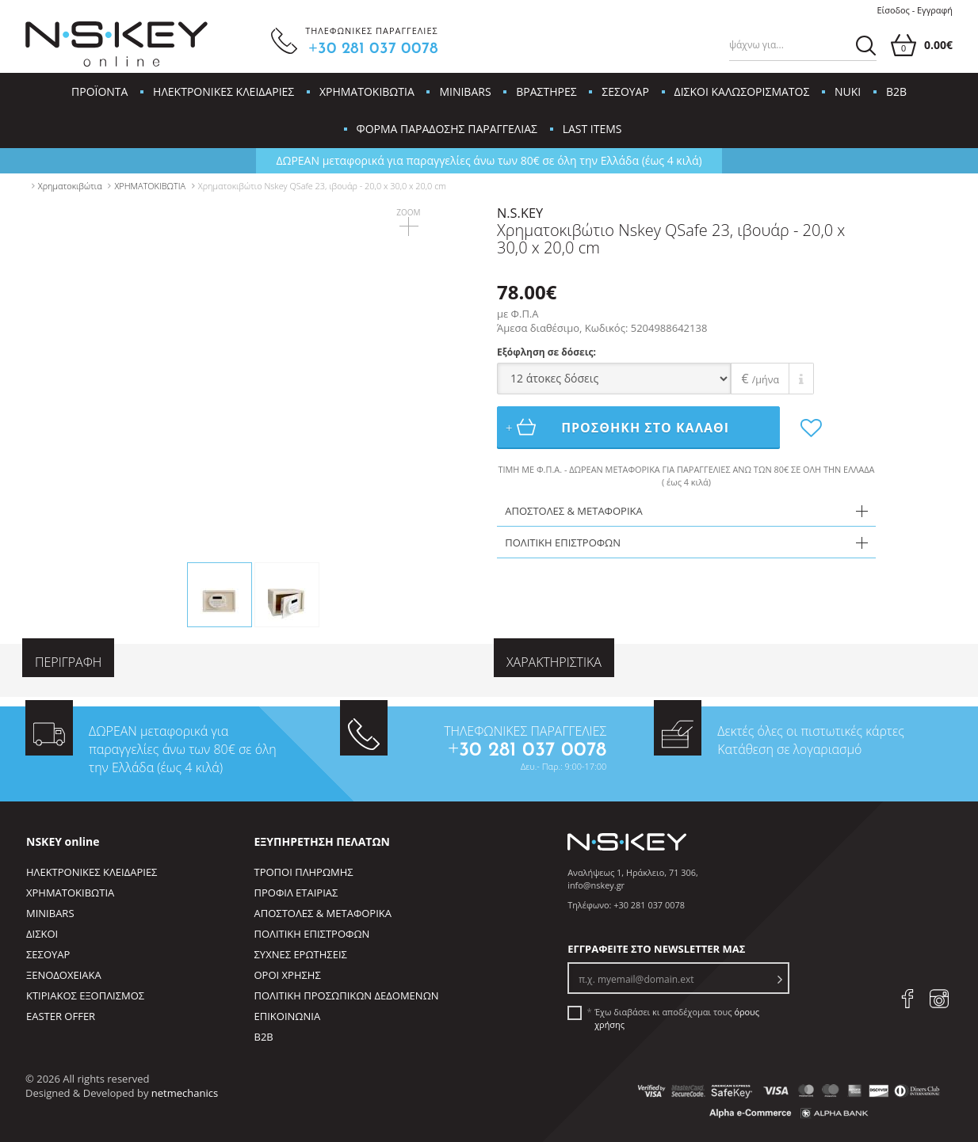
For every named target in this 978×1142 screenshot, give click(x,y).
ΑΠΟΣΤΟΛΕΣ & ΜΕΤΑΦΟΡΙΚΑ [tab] (573, 511)
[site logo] (116, 44)
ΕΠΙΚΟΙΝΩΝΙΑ (287, 1016)
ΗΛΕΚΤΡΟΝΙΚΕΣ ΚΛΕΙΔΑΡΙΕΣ (223, 91)
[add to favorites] (794, 428)
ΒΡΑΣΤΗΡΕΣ (546, 91)
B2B (896, 91)
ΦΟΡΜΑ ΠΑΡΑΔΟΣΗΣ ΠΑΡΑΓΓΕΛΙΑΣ (447, 128)
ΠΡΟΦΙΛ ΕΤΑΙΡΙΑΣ (296, 892)
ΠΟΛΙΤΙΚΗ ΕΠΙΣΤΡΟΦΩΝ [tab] (563, 542)
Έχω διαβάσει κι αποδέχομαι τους (676, 1018)
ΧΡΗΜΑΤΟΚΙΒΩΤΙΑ (367, 91)
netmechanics (184, 1093)
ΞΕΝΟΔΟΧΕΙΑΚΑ (63, 975)
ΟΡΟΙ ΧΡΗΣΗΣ (287, 975)
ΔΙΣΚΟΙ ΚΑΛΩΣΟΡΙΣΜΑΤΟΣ (742, 91)
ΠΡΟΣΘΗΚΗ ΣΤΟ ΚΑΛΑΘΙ (619, 426)
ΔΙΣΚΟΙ (42, 934)
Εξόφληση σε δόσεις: (546, 352)
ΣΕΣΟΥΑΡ (625, 91)
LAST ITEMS (592, 128)
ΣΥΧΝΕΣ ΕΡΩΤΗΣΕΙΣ (300, 954)
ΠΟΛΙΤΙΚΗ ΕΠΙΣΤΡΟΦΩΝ (312, 934)
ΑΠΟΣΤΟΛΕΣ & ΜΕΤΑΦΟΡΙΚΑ (323, 913)
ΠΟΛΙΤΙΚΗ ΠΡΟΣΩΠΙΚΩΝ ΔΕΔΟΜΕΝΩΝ (346, 995)
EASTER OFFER (60, 1016)
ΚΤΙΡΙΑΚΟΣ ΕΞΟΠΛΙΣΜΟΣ (85, 995)
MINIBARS (465, 91)
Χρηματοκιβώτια (70, 186)
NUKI (848, 91)
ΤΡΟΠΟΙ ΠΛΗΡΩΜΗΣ (303, 872)
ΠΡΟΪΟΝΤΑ (99, 91)
